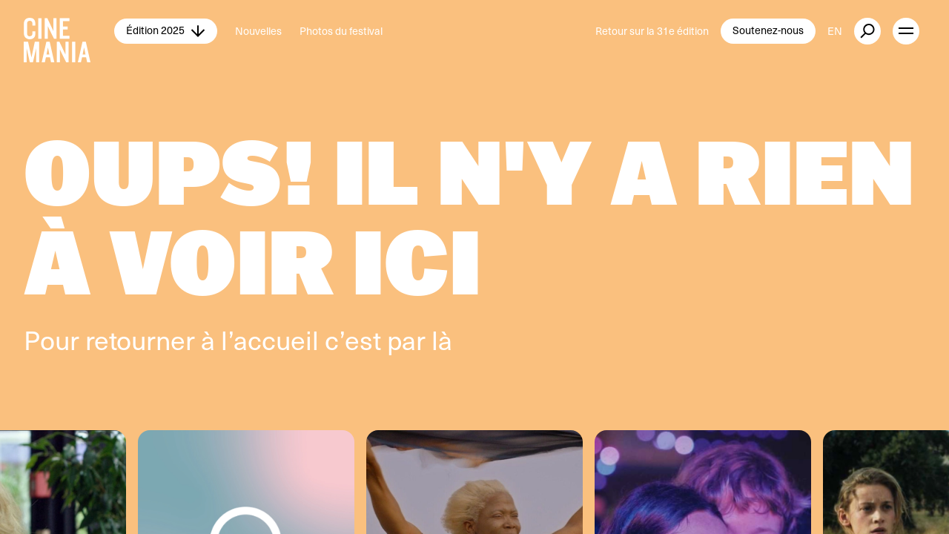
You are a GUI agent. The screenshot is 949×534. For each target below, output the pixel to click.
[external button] (867, 31)
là (441, 339)
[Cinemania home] (69, 31)
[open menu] (906, 31)
